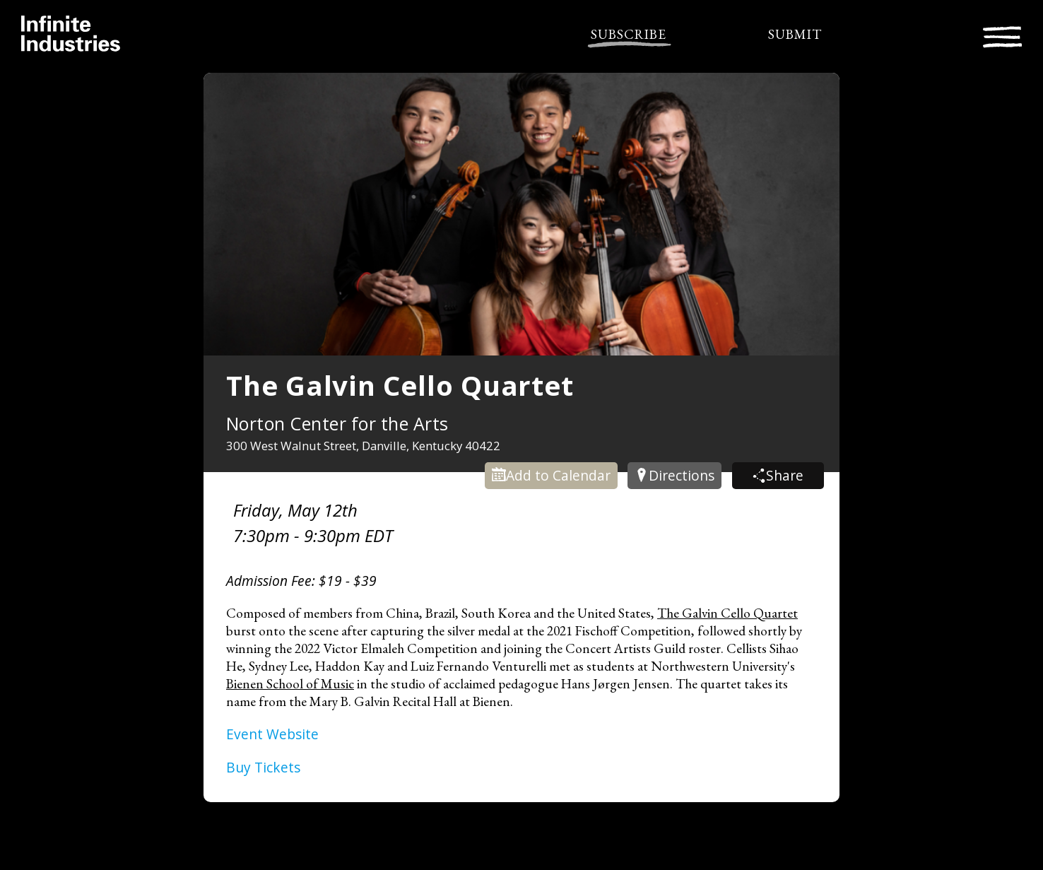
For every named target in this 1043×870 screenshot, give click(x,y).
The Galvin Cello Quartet (727, 613)
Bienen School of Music (290, 684)
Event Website (272, 733)
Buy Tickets (263, 767)
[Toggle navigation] (1002, 35)
